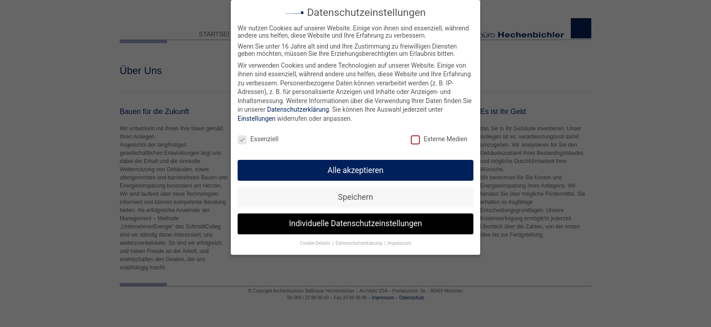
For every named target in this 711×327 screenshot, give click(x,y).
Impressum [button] (399, 239)
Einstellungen (257, 114)
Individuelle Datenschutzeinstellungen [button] (355, 219)
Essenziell (258, 135)
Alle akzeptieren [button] (355, 165)
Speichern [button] (355, 192)
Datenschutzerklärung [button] (359, 239)
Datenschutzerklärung (298, 105)
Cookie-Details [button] (315, 239)
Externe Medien (439, 135)
